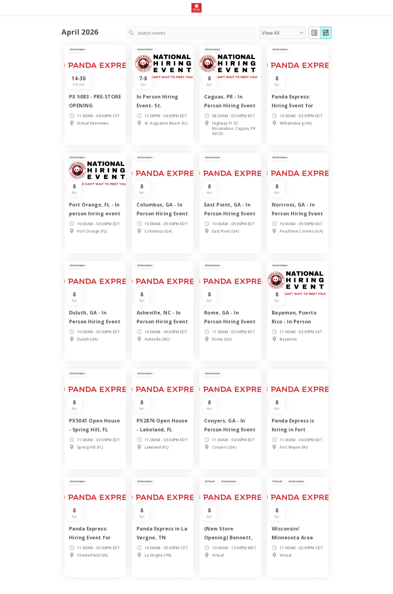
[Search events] (196, 33)
